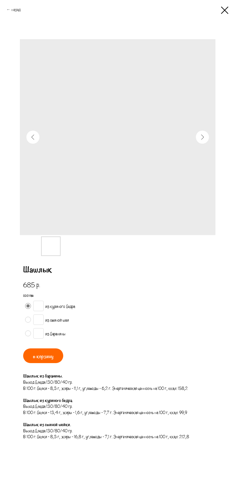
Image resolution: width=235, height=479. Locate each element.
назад (16, 9)
